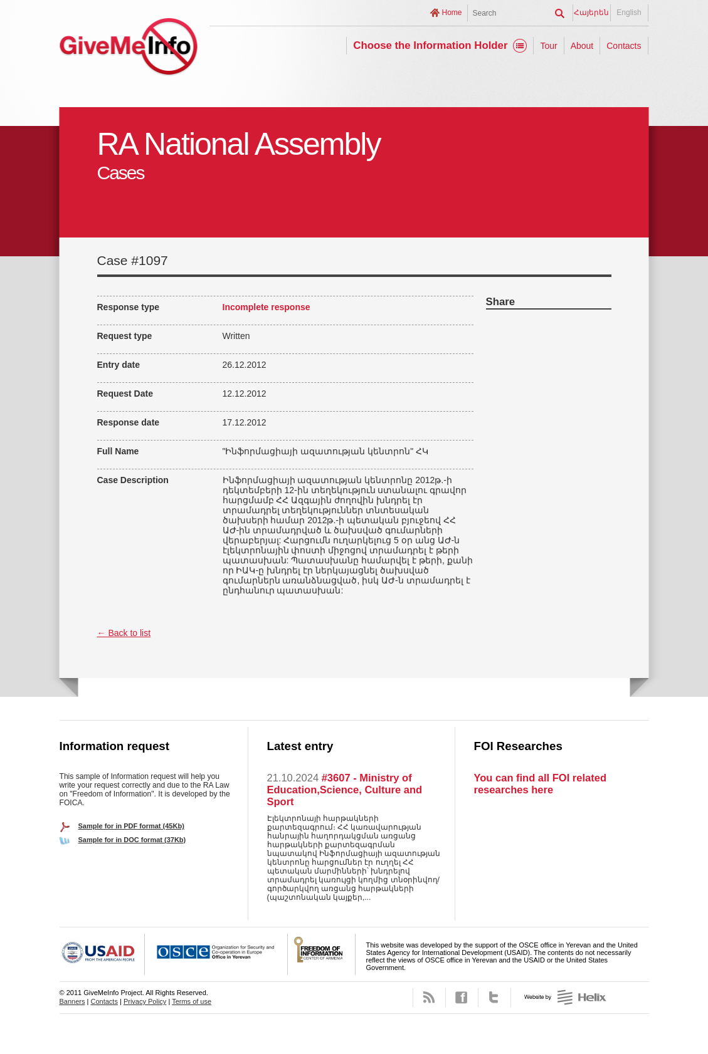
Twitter (494, 997)
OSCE (216, 954)
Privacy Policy (145, 1001)
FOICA (322, 954)
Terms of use (191, 1001)
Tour (548, 46)
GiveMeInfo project (129, 48)
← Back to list (124, 633)
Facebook (462, 997)
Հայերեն (591, 12)
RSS (429, 997)
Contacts (623, 46)
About (582, 46)
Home (451, 12)
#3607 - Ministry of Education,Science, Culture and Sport (345, 789)
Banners (72, 1001)
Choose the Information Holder (430, 45)
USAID (102, 954)
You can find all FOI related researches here (540, 783)
